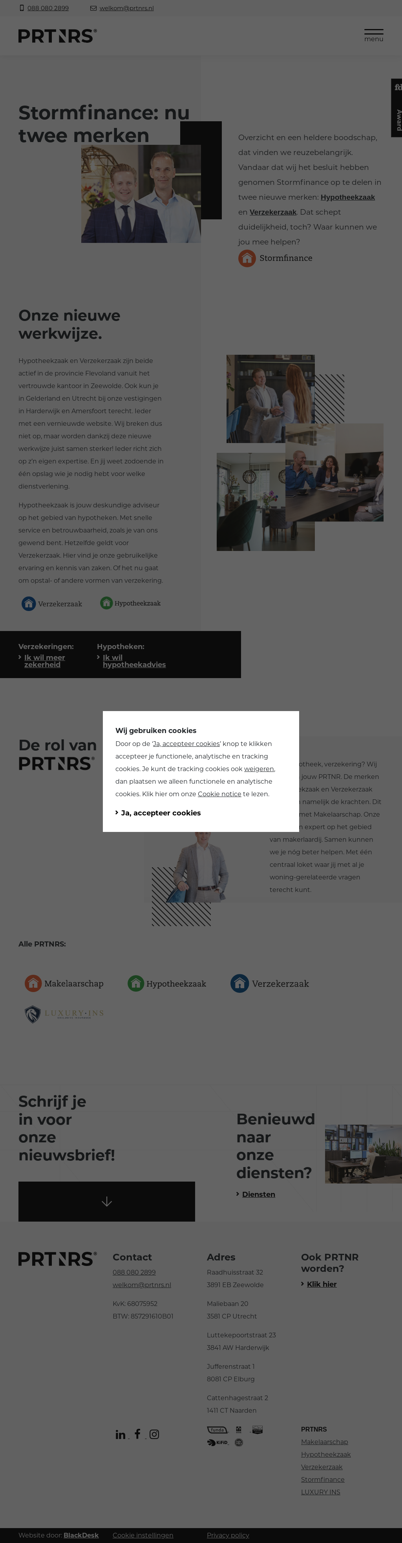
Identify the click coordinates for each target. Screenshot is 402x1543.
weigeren (259, 769)
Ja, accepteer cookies (186, 744)
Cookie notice (219, 794)
